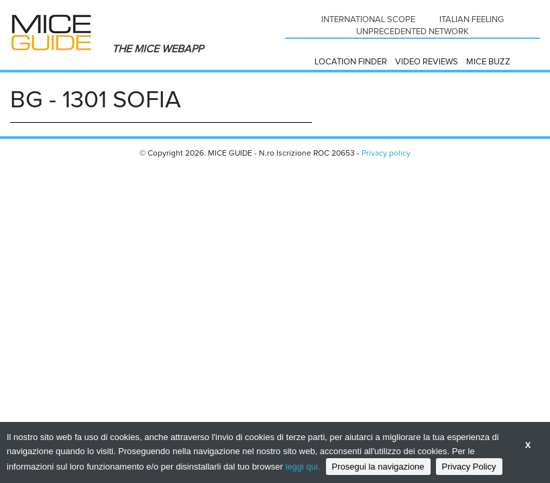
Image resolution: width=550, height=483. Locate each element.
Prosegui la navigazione (378, 467)
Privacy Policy (469, 467)
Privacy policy (386, 154)
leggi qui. (303, 467)
